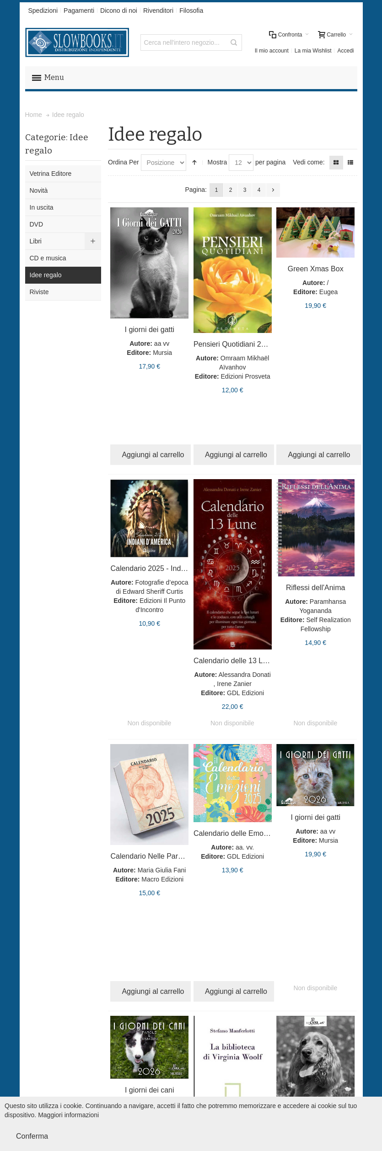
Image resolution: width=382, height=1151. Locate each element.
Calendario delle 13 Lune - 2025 (246, 661)
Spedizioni (43, 10)
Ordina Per (123, 162)
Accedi (345, 51)
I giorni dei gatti (149, 329)
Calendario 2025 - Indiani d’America (168, 568)
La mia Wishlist (313, 51)
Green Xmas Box (316, 269)
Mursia (162, 352)
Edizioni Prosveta (245, 376)
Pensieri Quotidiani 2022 (233, 344)
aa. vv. (245, 847)
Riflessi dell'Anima (315, 587)
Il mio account (272, 51)
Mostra (217, 162)
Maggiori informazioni (68, 1115)
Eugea (328, 292)
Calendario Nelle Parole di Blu (159, 856)
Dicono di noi (118, 10)
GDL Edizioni (245, 693)
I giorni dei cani (149, 1090)
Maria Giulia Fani (162, 870)
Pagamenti (79, 10)
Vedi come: (308, 162)
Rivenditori (158, 10)
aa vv (161, 343)
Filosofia (191, 10)
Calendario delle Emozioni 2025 (245, 833)
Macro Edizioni (162, 879)
